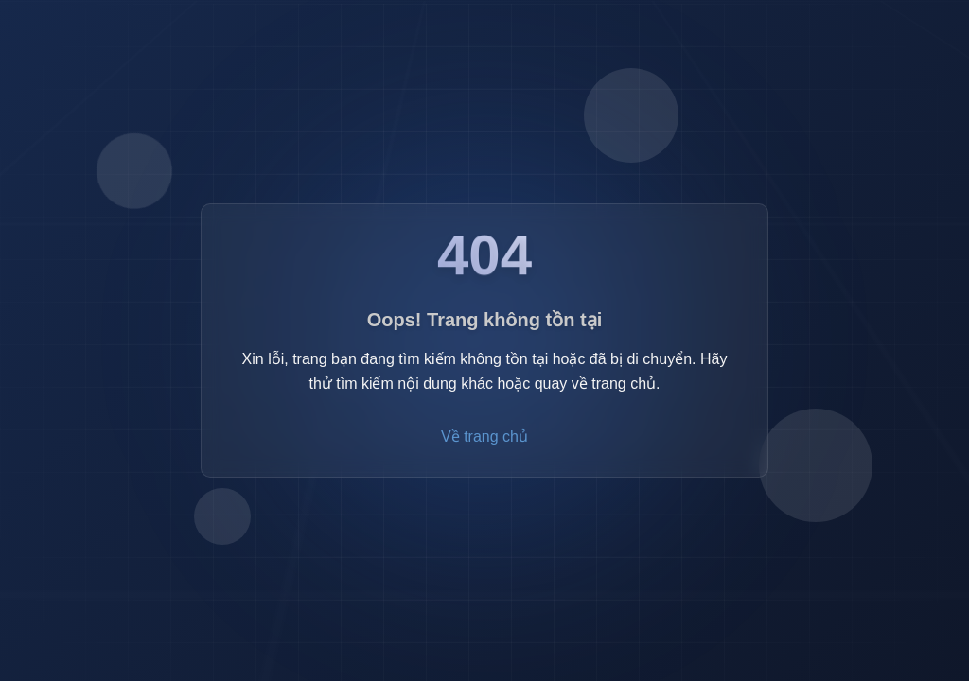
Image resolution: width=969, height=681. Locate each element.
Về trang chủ (484, 437)
